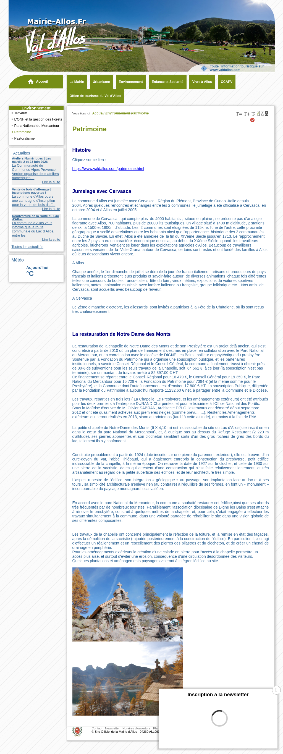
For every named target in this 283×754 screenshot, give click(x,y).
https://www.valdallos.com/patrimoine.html (108, 168)
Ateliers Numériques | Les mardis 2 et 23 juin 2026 (31, 160)
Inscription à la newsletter (217, 694)
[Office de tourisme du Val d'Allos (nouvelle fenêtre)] (94, 96)
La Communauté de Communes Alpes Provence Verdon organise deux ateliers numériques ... (35, 171)
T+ (247, 114)
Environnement (36, 108)
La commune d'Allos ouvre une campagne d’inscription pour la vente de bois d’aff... (33, 200)
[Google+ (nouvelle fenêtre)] (252, 120)
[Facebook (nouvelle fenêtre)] (266, 120)
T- (253, 114)
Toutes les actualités (27, 247)
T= (239, 114)
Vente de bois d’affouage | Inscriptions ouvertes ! (31, 191)
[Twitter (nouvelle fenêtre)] (259, 120)
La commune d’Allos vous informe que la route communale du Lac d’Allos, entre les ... (33, 229)
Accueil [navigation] (42, 81)
